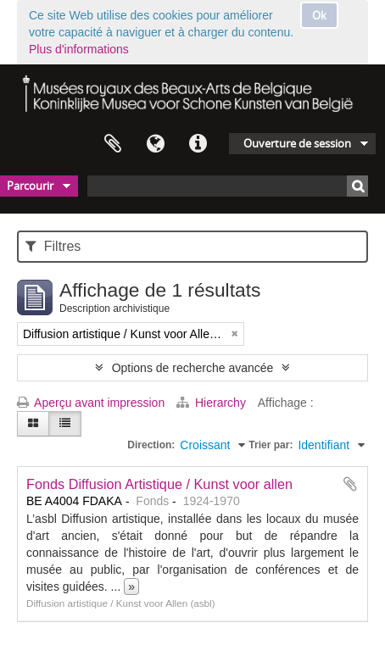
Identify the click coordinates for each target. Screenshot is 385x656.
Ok (319, 15)
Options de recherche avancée (193, 368)
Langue (155, 144)
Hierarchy (212, 402)
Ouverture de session (297, 143)
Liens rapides (197, 144)
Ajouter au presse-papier (350, 483)
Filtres (53, 246)
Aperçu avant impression (91, 402)
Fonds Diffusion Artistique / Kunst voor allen (159, 484)
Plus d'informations (79, 49)
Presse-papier (113, 144)
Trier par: (270, 445)
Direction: (151, 445)
